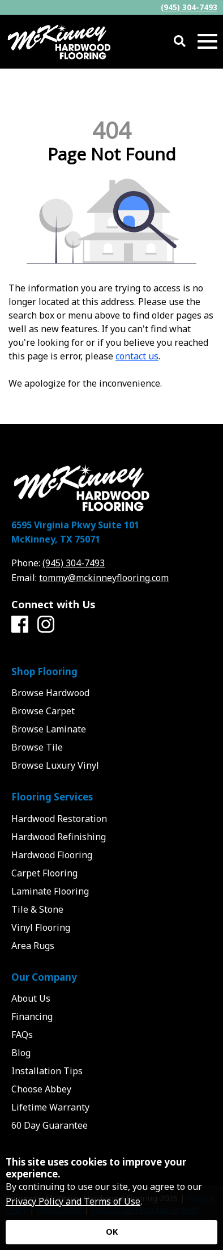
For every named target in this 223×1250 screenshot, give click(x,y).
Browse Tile (37, 747)
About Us (30, 998)
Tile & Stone (37, 909)
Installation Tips (47, 1070)
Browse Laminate (48, 729)
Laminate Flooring (50, 891)
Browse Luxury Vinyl (55, 765)
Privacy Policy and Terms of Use (73, 1201)
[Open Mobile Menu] (207, 41)
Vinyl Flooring (40, 927)
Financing (32, 1016)
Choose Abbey (41, 1089)
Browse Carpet (43, 710)
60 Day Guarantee (49, 1125)
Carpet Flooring (44, 873)
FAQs (22, 1034)
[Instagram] (45, 625)
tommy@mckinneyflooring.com (104, 577)
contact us (136, 356)
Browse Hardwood (50, 692)
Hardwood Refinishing (58, 836)
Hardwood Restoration (59, 818)
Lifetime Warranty (50, 1107)
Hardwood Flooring (51, 854)
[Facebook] (19, 625)
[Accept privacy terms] (111, 1232)
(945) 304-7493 (189, 7)
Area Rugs (32, 945)
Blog (21, 1052)
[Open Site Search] (179, 41)
